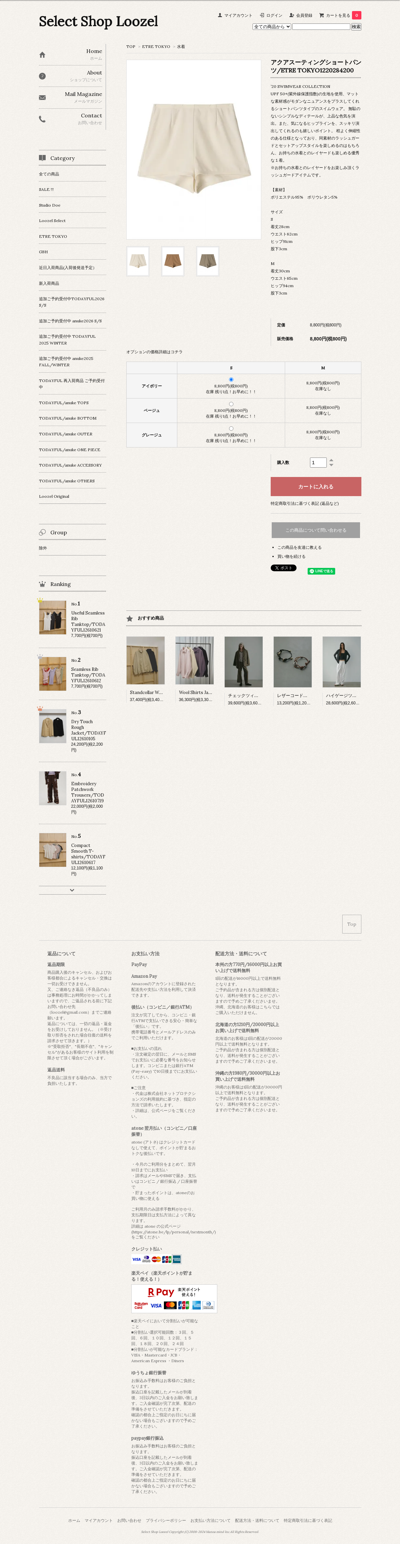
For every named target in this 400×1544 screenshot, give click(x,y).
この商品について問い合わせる (316, 530)
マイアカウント (238, 15)
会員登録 (304, 15)
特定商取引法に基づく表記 (308, 1520)
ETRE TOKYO (156, 46)
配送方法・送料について (257, 1520)
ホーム (74, 1520)
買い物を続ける (291, 556)
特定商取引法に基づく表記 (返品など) (305, 503)
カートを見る (343, 15)
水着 (181, 46)
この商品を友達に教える (299, 547)
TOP (130, 46)
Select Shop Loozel (98, 21)
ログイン (274, 15)
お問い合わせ (129, 1520)
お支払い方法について (210, 1520)
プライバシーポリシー (166, 1520)
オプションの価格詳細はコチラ (154, 351)
